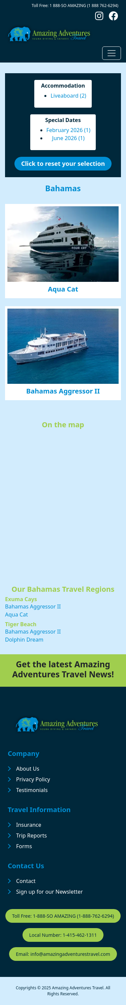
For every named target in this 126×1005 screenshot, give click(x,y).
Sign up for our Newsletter (49, 891)
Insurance (28, 824)
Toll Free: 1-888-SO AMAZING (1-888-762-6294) (63, 916)
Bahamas (63, 188)
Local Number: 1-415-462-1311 (63, 935)
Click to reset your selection (63, 163)
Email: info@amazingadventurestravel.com (63, 954)
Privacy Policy (33, 779)
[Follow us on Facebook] (113, 17)
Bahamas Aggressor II (63, 391)
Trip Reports (31, 835)
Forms (24, 846)
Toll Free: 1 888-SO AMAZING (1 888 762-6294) (75, 5)
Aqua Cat (63, 289)
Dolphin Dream (24, 639)
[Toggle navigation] (111, 53)
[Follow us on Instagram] (99, 17)
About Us (27, 768)
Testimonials (32, 790)
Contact (26, 881)
